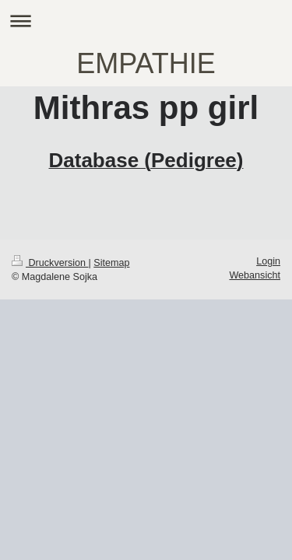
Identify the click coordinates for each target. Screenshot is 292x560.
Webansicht (254, 275)
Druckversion (50, 262)
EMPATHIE (146, 63)
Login (268, 261)
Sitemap (111, 262)
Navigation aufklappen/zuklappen (146, 20)
